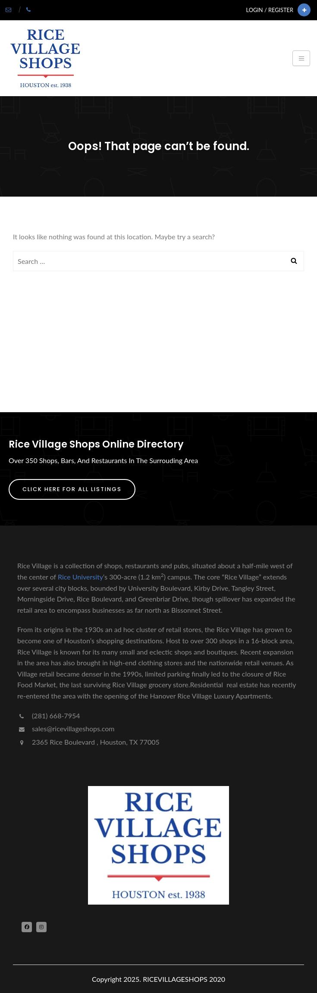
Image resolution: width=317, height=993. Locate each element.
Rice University (80, 577)
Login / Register (269, 9)
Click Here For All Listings (72, 489)
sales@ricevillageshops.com (66, 728)
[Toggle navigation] (301, 58)
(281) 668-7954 (48, 715)
